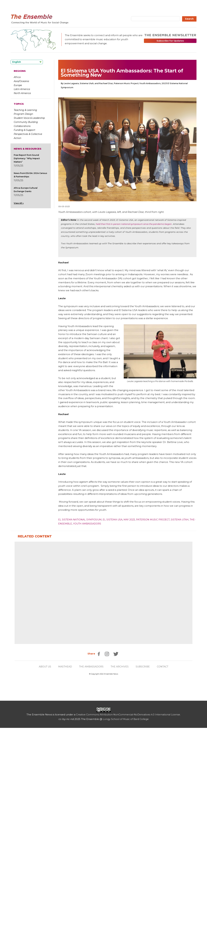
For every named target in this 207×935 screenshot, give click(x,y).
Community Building (26, 122)
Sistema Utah (186, 519)
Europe (18, 85)
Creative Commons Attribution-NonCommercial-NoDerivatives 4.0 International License (128, 921)
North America (22, 93)
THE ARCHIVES (120, 873)
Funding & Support (24, 130)
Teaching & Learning (25, 110)
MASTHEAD (63, 873)
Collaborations (22, 126)
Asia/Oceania (21, 81)
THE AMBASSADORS (91, 873)
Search (189, 19)
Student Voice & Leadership (29, 118)
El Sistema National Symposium (81, 519)
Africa (17, 77)
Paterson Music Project (157, 519)
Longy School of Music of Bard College (125, 926)
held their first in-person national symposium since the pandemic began (136, 224)
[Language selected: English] (27, 62)
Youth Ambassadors (95, 523)
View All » (19, 203)
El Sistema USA (115, 519)
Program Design (23, 113)
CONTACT (165, 873)
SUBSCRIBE (144, 873)
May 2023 (133, 519)
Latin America (22, 89)
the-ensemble (68, 523)
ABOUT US (42, 873)
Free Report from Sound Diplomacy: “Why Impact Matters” (27, 158)
